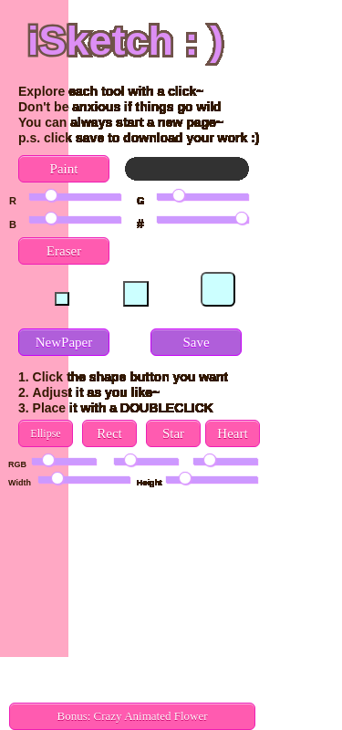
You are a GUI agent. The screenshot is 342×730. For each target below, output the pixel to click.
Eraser (64, 251)
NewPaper (64, 342)
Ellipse (45, 433)
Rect (109, 433)
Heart (232, 433)
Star (173, 433)
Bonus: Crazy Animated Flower (132, 716)
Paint (64, 169)
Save (195, 342)
